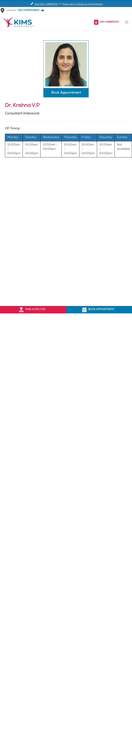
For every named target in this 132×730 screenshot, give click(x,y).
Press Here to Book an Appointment (82, 4)
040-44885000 (109, 22)
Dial (43, 4)
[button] (30, 10)
